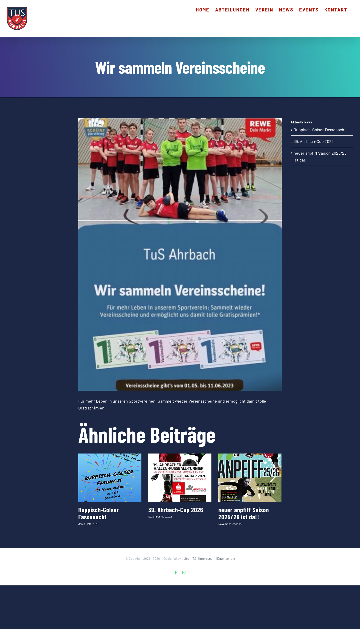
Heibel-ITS (188, 558)
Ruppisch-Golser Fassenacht (98, 513)
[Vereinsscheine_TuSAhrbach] (179, 254)
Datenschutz (226, 558)
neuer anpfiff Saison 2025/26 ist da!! (243, 513)
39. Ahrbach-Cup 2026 (175, 510)
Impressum (207, 558)
